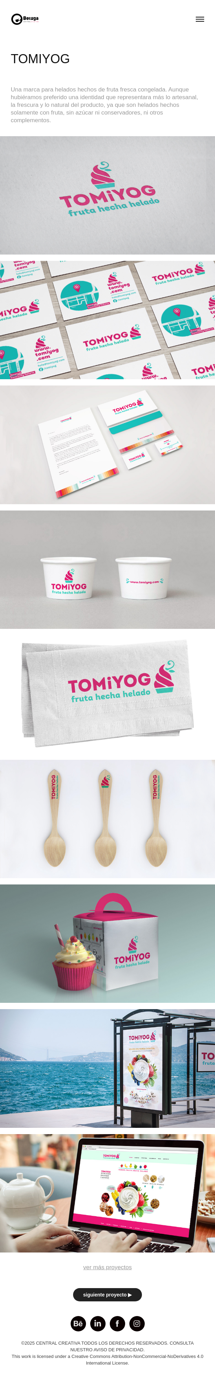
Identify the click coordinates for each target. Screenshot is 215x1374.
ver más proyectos (107, 1267)
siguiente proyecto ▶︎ (107, 1295)
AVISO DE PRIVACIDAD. (119, 1349)
